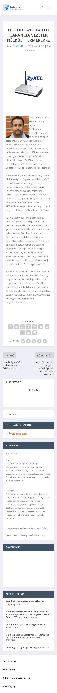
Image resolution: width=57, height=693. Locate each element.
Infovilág (20, 46)
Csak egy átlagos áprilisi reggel (22, 647)
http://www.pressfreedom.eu (29, 535)
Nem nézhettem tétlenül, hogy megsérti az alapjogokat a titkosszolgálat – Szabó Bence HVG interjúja (28, 614)
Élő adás (17, 433)
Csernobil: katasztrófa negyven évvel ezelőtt (25, 626)
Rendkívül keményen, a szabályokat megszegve (25, 603)
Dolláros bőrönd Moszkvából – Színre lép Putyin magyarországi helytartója (27, 636)
